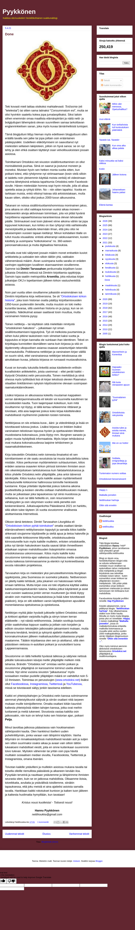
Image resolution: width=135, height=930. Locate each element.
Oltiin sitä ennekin (108, 505)
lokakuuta (110, 255)
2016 (105, 316)
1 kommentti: (43, 822)
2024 (105, 229)
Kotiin (102, 169)
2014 (105, 325)
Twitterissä (55, 684)
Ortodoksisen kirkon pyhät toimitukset (29, 525)
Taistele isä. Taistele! (109, 140)
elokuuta (109, 263)
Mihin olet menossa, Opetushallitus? (119, 107)
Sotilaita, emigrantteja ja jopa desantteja (119, 461)
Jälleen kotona (119, 174)
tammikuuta (111, 294)
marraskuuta (111, 250)
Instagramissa (39, 684)
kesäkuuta (110, 267)
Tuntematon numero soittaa (112, 473)
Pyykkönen (19, 11)
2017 (105, 312)
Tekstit (105, 80)
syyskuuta (110, 259)
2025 (105, 225)
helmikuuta (110, 289)
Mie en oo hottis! (120, 443)
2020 (105, 299)
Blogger (99, 861)
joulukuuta (110, 246)
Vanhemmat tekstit (79, 834)
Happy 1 (103, 490)
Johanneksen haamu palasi (118, 191)
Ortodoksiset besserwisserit (112, 479)
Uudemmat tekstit (14, 834)
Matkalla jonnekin (107, 495)
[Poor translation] (11, 881)
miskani (76, 861)
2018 (105, 308)
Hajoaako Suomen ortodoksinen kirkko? (118, 371)
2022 (105, 238)
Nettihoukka (108, 521)
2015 (105, 320)
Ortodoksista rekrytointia (118, 413)
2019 (105, 303)
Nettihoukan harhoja (109, 500)
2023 (105, 234)
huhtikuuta (110, 276)
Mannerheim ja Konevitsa (119, 353)
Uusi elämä (104, 119)
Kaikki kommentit (110, 85)
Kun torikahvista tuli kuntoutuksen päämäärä (120, 127)
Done (9, 34)
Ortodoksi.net (119, 651)
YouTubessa (74, 684)
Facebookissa (19, 684)
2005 (105, 333)
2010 (105, 329)
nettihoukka (108, 526)
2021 (105, 242)
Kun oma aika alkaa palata (119, 146)
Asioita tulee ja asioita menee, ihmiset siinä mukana (119, 432)
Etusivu (47, 834)
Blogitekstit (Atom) (50, 842)
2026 (105, 221)
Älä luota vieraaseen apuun (121, 383)
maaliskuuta (111, 285)
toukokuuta (110, 272)
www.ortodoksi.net (67, 679)
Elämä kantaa (106, 205)
